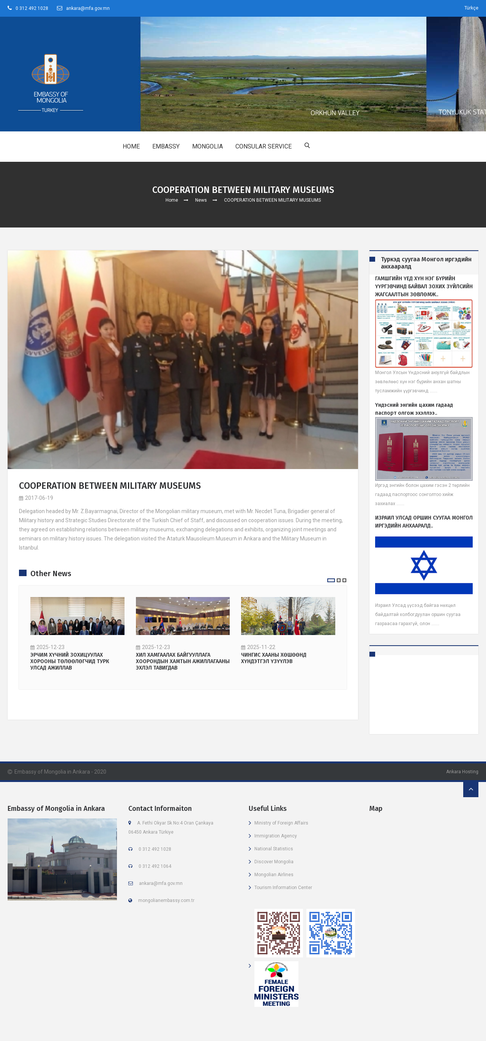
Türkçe (471, 8)
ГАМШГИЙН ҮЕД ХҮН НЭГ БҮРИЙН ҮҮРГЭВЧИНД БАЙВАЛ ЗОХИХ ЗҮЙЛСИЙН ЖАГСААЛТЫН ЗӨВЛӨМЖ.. (424, 286)
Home (172, 200)
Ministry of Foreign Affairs (281, 823)
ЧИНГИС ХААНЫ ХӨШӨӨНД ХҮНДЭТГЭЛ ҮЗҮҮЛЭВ (273, 658)
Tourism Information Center (283, 887)
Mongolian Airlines (273, 874)
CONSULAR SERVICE (263, 146)
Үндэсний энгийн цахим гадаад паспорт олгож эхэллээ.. (414, 409)
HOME (131, 146)
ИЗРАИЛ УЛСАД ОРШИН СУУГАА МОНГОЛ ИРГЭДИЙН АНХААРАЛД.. (424, 522)
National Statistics (273, 848)
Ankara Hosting (462, 771)
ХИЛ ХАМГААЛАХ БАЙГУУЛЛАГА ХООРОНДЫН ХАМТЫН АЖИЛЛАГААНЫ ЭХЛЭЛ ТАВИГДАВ (183, 661)
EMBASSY (166, 146)
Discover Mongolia (273, 861)
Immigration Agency (275, 836)
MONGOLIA (207, 146)
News (201, 200)
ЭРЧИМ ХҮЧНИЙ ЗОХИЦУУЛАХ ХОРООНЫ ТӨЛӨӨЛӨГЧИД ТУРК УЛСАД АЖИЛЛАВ (69, 661)
